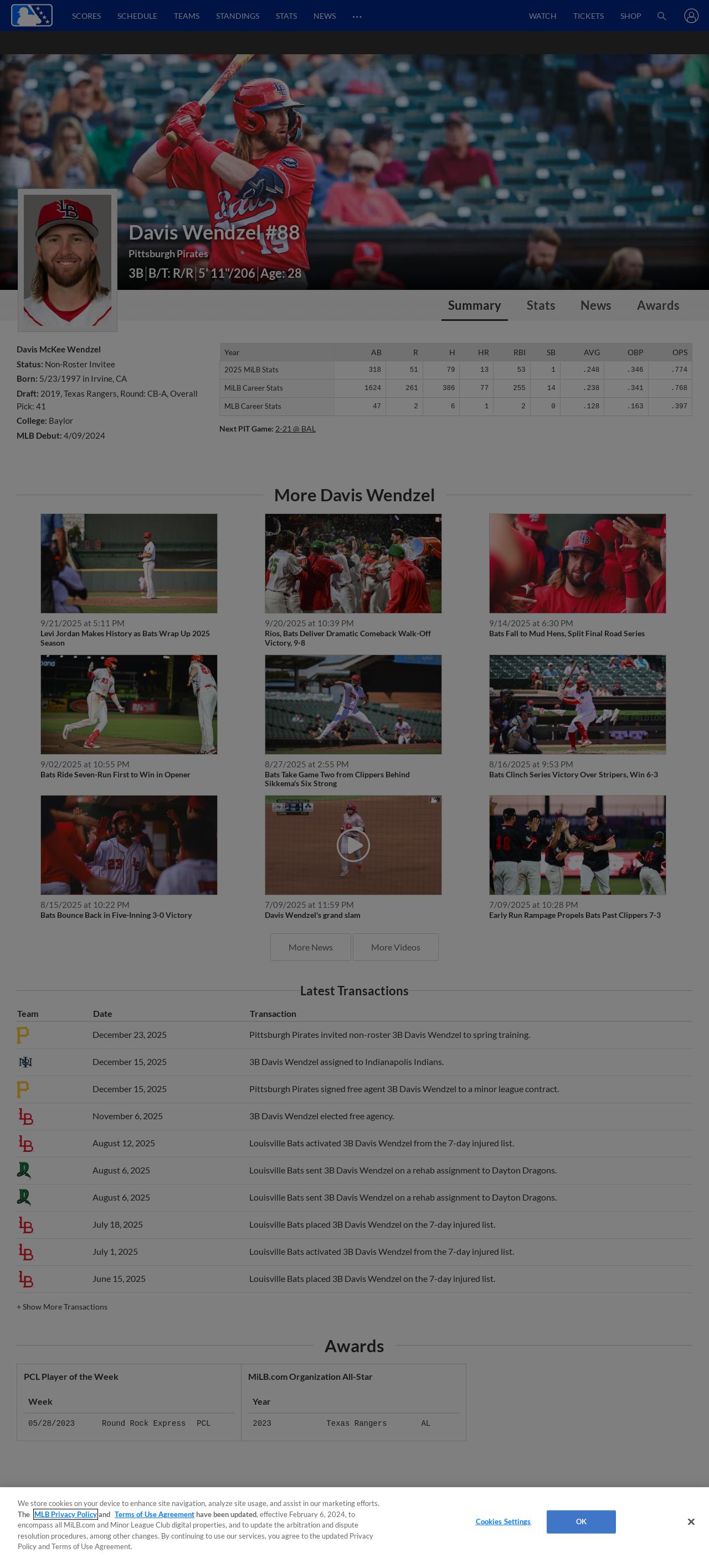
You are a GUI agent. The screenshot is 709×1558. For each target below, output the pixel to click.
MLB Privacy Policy (65, 1514)
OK (581, 1521)
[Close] (691, 1522)
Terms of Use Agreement (154, 1514)
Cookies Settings (503, 1521)
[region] (354, 1522)
